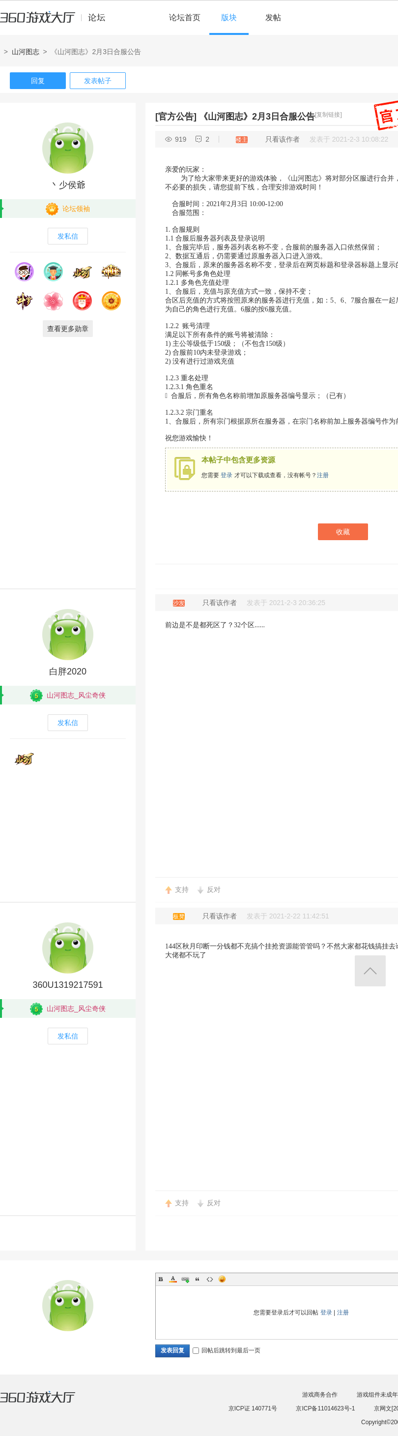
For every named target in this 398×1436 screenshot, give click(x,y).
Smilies (222, 1279)
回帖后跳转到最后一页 (226, 1350)
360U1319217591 (67, 985)
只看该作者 (282, 139)
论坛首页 (184, 17)
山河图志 (25, 52)
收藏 (343, 532)
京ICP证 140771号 (252, 1408)
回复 (38, 81)
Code (210, 1279)
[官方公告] (176, 117)
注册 (323, 475)
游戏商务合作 (320, 1394)
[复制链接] (328, 114)
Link (185, 1279)
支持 (182, 889)
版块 (229, 17)
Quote (197, 1279)
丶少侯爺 (67, 185)
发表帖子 (98, 81)
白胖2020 (67, 671)
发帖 (273, 17)
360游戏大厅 (47, 1403)
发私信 (67, 236)
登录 (226, 475)
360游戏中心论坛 (57, 21)
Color (173, 1279)
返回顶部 (370, 970)
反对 (214, 889)
